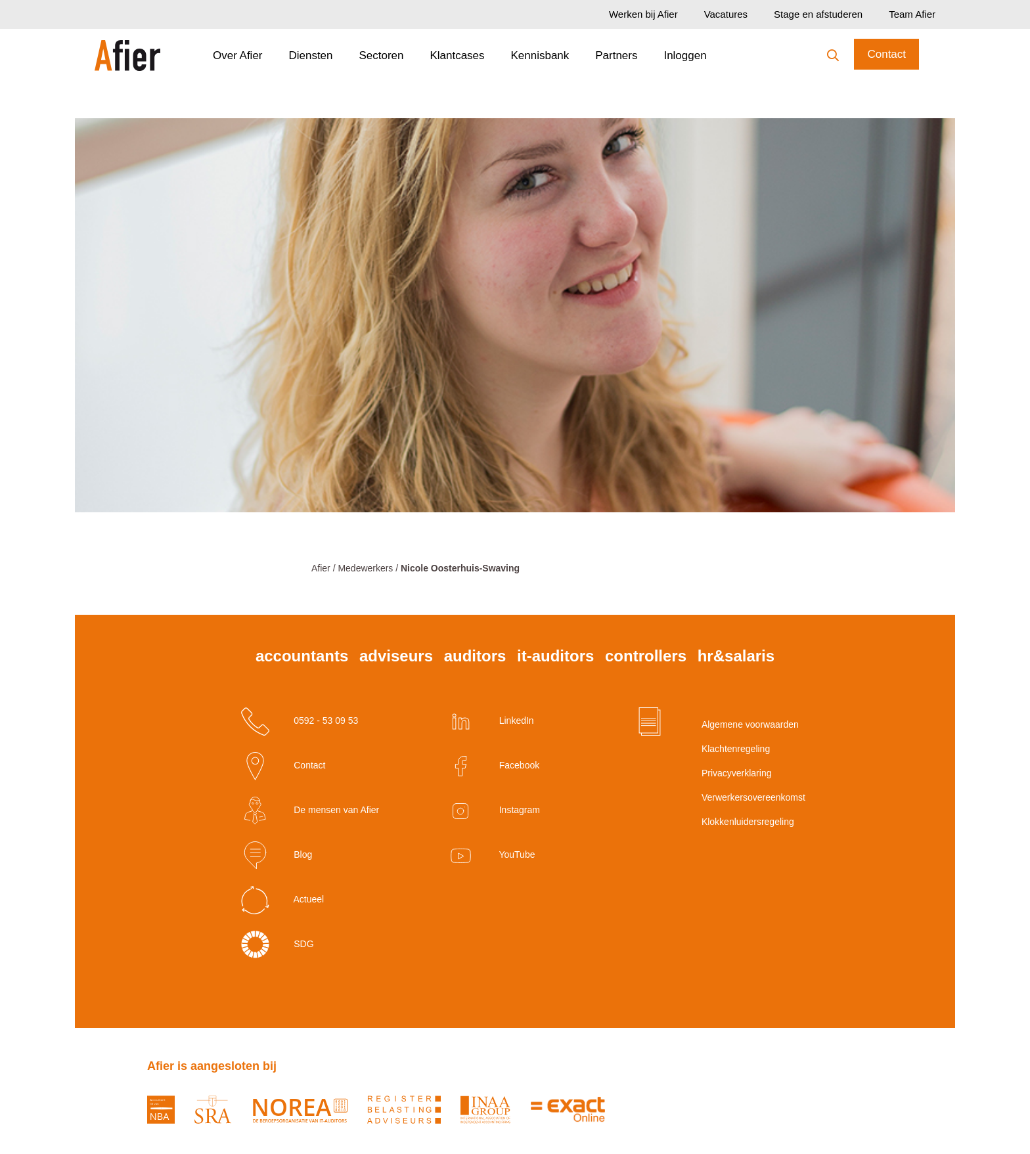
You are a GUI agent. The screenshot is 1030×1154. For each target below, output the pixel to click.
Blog (276, 855)
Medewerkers (365, 568)
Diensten (310, 55)
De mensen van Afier (310, 811)
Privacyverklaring (732, 773)
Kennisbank (540, 55)
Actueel (282, 900)
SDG (277, 945)
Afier (320, 568)
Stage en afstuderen (818, 14)
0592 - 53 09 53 (299, 721)
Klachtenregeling (732, 749)
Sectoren (381, 55)
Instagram (493, 811)
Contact (886, 54)
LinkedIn (490, 721)
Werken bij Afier (643, 14)
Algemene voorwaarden (732, 724)
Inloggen (684, 55)
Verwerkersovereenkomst (732, 797)
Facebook (493, 766)
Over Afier (238, 55)
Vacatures (726, 14)
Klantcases (457, 55)
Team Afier (912, 14)
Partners (616, 55)
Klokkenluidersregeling (732, 822)
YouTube (491, 855)
